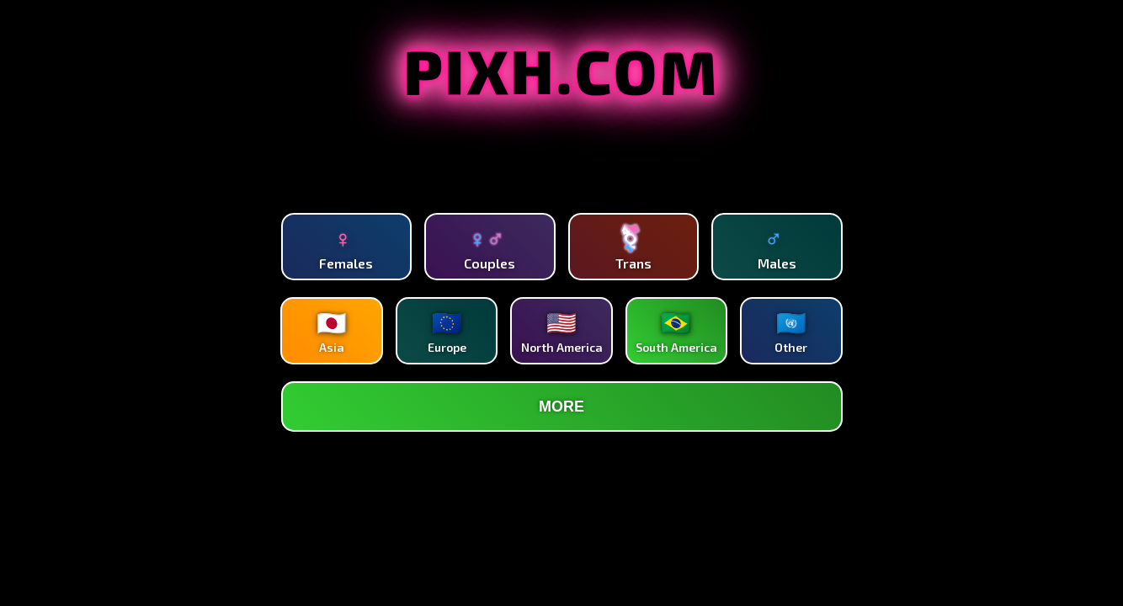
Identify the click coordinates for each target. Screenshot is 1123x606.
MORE (561, 406)
